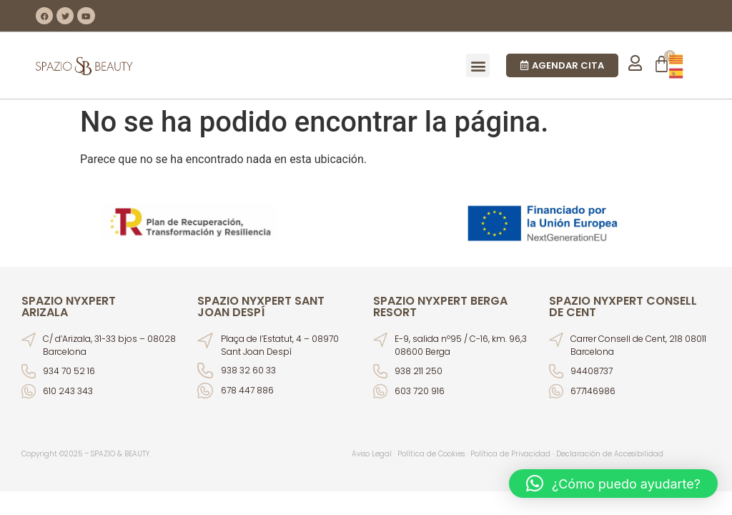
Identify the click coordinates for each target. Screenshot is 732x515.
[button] (478, 65)
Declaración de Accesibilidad (609, 453)
